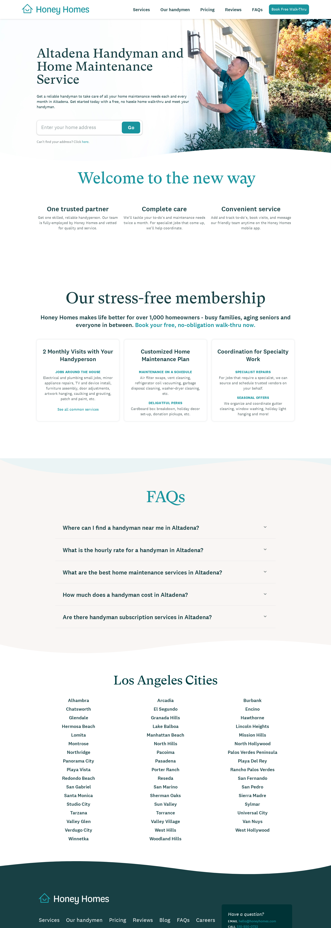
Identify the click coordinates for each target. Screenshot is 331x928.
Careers (205, 920)
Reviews (233, 10)
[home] (53, 9)
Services (141, 10)
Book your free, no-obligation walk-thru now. (195, 325)
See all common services (78, 409)
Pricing (207, 10)
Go (131, 127)
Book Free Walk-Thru (289, 9)
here (85, 142)
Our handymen (175, 10)
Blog (164, 920)
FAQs (257, 10)
